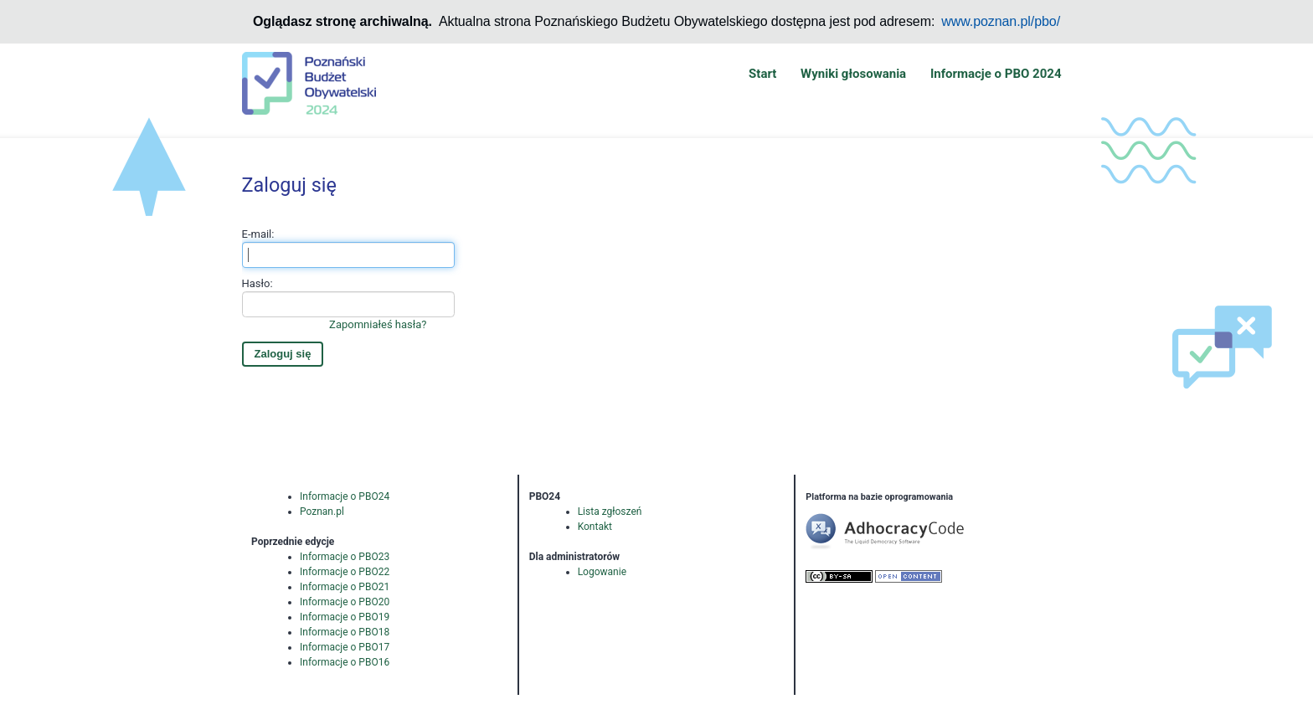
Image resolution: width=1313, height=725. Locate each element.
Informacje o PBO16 (344, 662)
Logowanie (602, 572)
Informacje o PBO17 (344, 647)
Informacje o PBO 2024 (996, 73)
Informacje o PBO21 (344, 587)
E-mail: (348, 248)
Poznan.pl (322, 511)
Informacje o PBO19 (344, 617)
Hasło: (348, 304)
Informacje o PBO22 (344, 572)
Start (762, 73)
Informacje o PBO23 (344, 557)
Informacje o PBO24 (344, 496)
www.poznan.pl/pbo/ (1000, 21)
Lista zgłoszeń (610, 511)
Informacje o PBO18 (344, 632)
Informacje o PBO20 (344, 602)
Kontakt (595, 526)
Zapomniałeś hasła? (377, 324)
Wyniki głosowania (853, 73)
